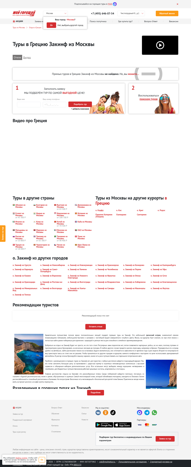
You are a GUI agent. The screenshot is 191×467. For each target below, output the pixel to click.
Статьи (84, 413)
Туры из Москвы (19, 27)
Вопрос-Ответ (56, 408)
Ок (42, 459)
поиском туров (149, 99)
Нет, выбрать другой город (70, 25)
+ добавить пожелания (80, 109)
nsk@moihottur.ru (107, 461)
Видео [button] (27, 57)
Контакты (55, 425)
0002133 (77, 464)
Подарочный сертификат (22, 420)
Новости (85, 420)
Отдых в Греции (35, 27)
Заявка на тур (2, 233)
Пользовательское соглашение (132, 461)
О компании (56, 431)
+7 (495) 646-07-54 (102, 13)
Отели (15, 426)
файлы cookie (21, 458)
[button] (160, 45)
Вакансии (85, 408)
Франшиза (55, 420)
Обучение (55, 413)
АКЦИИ (17, 408)
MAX (110, 3)
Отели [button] (17, 57)
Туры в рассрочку (19, 432)
